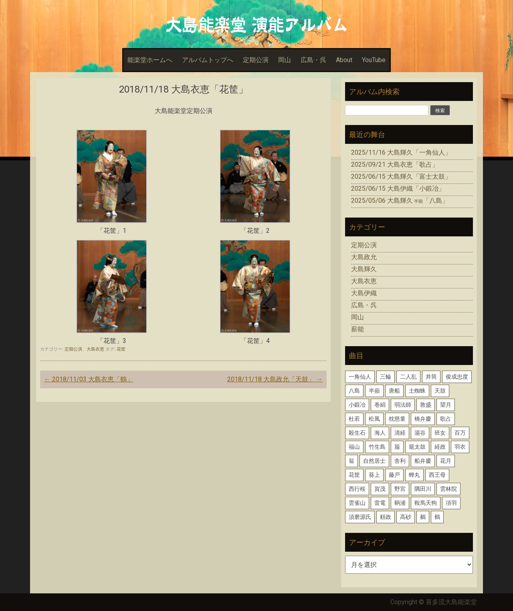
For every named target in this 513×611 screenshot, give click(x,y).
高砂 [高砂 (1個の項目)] (405, 517)
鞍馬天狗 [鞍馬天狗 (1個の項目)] (425, 503)
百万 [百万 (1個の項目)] (460, 433)
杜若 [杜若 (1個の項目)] (354, 418)
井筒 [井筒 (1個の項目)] (431, 376)
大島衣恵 (95, 349)
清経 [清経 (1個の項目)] (400, 433)
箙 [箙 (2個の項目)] (397, 447)
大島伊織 (364, 293)
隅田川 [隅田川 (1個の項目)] (422, 489)
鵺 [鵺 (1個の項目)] (423, 517)
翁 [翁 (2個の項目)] (351, 461)
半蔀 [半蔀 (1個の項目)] (374, 390)
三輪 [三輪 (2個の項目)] (385, 376)
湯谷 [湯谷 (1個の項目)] (420, 433)
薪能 (357, 329)
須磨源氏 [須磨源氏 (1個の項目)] (360, 517)
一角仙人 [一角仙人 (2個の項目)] (360, 376)
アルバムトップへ (207, 60)
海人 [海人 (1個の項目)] (380, 433)
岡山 (284, 60)
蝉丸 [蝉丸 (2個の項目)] (414, 475)
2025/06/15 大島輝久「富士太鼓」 (401, 176)
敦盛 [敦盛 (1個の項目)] (425, 404)
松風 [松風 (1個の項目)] (374, 418)
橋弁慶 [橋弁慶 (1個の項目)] (422, 418)
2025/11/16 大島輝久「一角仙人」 (401, 152)
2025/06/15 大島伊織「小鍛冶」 (398, 188)
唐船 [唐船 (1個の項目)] (394, 390)
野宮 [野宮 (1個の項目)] (400, 489)
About (344, 60)
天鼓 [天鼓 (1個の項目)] (440, 390)
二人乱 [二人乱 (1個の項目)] (408, 376)
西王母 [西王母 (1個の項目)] (437, 475)
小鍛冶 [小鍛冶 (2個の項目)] (357, 404)
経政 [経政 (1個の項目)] (440, 447)
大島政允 (364, 257)
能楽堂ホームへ (149, 60)
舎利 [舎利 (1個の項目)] (400, 461)
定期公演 (256, 60)
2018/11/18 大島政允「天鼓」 (275, 379)
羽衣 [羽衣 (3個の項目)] (460, 447)
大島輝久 (364, 269)
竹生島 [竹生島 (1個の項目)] (377, 447)
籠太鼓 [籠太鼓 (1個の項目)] (417, 447)
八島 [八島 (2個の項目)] (354, 390)
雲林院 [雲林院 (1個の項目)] (448, 489)
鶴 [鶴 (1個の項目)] (437, 517)
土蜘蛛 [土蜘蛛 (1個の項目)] (417, 390)
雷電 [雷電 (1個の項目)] (380, 503)
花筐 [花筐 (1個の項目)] (354, 475)
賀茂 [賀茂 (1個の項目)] (380, 489)
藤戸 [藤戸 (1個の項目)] (394, 475)
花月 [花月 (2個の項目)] (445, 461)
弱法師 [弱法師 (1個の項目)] (402, 404)
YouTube (374, 60)
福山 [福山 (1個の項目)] (354, 447)
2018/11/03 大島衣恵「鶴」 (88, 379)
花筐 (121, 349)
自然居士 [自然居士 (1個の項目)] (374, 461)
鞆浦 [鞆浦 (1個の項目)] (400, 503)
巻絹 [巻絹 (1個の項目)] (380, 404)
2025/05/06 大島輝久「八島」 (399, 200)
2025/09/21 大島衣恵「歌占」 (394, 164)
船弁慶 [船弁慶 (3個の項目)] (422, 461)
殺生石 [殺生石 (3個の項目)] (357, 433)
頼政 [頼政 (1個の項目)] (385, 517)
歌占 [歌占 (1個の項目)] (445, 418)
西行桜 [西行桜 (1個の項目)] (357, 489)
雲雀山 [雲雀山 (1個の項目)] (357, 503)
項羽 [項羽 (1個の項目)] (451, 503)
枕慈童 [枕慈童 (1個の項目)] (397, 418)
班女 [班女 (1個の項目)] (440, 433)
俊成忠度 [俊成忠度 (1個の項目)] (457, 376)
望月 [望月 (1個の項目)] (445, 404)
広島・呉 (313, 60)
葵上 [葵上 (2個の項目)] (374, 475)
